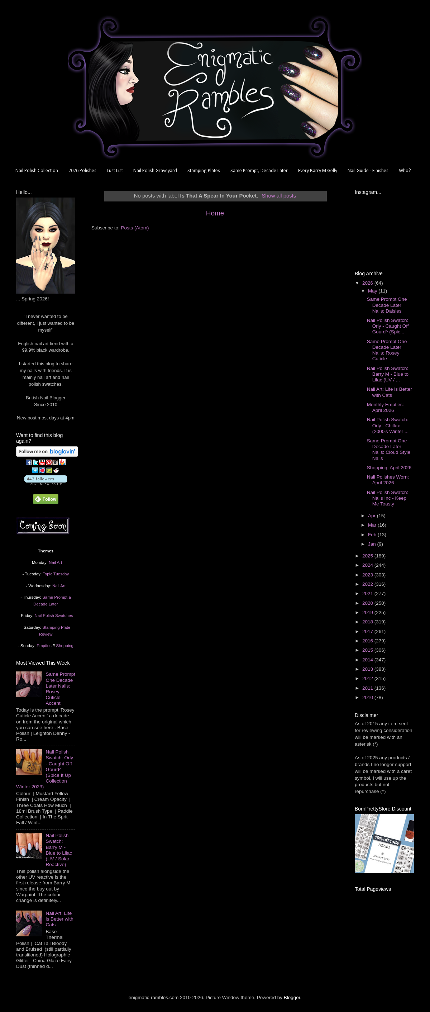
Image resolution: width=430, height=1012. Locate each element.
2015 (368, 650)
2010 (368, 697)
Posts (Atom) (135, 228)
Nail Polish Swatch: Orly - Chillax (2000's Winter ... (388, 425)
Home (215, 213)
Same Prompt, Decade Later (259, 171)
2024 (368, 565)
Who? (405, 171)
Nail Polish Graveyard (155, 171)
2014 (368, 659)
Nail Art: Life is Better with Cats (59, 919)
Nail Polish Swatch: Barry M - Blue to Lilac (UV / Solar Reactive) (59, 850)
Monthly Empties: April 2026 (385, 407)
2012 (368, 678)
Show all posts (279, 196)
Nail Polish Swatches (54, 615)
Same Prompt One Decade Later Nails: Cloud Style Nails (389, 449)
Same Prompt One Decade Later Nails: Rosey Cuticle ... (387, 350)
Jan (372, 544)
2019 (368, 612)
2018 (368, 621)
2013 (368, 669)
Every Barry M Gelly (317, 171)
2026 (368, 283)
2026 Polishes (82, 171)
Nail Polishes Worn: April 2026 (388, 479)
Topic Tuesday (56, 574)
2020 (368, 603)
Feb (373, 534)
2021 (368, 593)
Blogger (292, 997)
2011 (368, 688)
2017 (368, 631)
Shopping (64, 645)
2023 (368, 575)
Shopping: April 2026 (389, 467)
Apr (372, 515)
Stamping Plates (203, 171)
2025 (368, 556)
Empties (44, 645)
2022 (368, 584)
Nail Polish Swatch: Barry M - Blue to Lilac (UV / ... (387, 374)
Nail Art (55, 562)
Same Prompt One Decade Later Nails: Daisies (387, 304)
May (373, 291)
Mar (373, 525)
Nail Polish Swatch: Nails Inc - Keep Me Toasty (387, 498)
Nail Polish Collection (36, 171)
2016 (368, 640)
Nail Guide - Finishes (368, 171)
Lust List (115, 171)
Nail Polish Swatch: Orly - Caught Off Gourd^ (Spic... (388, 326)
